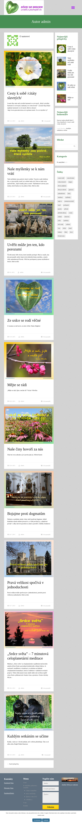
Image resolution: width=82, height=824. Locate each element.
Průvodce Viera (8, 788)
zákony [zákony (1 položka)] (60, 232)
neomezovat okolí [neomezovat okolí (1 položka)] (69, 201)
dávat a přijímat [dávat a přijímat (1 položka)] (62, 186)
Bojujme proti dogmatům (26, 514)
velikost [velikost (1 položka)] (68, 224)
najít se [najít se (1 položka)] (60, 201)
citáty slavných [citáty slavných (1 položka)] (62, 182)
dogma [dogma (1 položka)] (70, 182)
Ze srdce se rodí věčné (24, 320)
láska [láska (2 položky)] (69, 193)
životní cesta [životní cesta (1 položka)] (61, 236)
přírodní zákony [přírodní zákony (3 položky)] (62, 213)
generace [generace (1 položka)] (71, 189)
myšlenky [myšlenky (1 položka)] (67, 197)
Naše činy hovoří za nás (25, 449)
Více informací (37, 820)
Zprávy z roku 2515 (31, 796)
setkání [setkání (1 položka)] (60, 216)
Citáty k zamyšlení (31, 790)
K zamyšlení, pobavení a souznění (30, 786)
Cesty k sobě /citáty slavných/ (71, 49)
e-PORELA (29, 799)
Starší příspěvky (13, 764)
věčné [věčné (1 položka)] (64, 228)
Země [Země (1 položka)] (70, 228)
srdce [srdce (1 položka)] (59, 220)
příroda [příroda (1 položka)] (66, 209)
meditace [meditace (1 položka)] (60, 197)
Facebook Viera (8, 783)
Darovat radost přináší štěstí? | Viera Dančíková (65, 121)
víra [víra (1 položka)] (59, 228)
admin (21, 121)
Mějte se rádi (17, 385)
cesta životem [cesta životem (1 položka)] (70, 178)
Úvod (24, 782)
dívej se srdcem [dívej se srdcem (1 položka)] (62, 189)
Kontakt (25, 806)
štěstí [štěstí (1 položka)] (65, 232)
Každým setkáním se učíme (27, 736)
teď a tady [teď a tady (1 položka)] (60, 224)
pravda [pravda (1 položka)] (60, 209)
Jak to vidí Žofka (30, 793)
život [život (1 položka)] (71, 232)
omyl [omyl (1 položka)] (59, 205)
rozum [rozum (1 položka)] (70, 213)
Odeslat (50, 807)
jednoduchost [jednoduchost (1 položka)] (61, 193)
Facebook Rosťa (9, 793)
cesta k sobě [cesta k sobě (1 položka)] (61, 178)
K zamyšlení (60, 162)
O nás (24, 802)
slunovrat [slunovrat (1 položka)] (66, 216)
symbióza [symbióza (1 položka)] (66, 220)
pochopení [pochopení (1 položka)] (66, 205)
